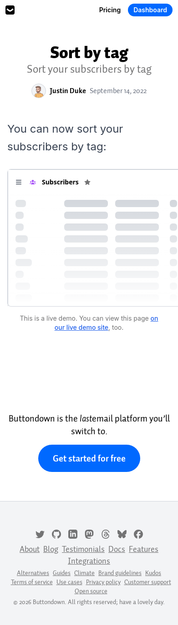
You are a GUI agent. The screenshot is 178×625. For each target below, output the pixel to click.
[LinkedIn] (72, 533)
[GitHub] (56, 533)
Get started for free (89, 458)
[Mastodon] (89, 533)
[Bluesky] (122, 533)
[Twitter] (40, 533)
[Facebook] (138, 533)
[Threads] (105, 533)
